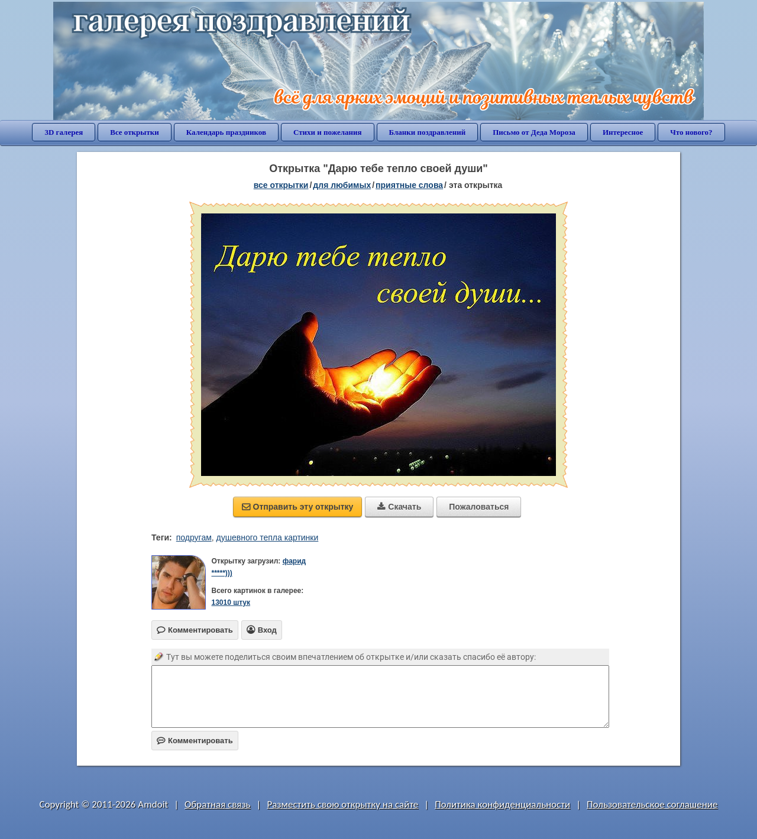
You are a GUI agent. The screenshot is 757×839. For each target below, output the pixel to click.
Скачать (399, 506)
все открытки (281, 185)
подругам (194, 537)
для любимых (342, 185)
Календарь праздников (226, 132)
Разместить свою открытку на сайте (342, 804)
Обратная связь (218, 804)
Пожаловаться (479, 506)
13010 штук (230, 602)
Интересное (623, 132)
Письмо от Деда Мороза (534, 132)
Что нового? (691, 132)
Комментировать (195, 740)
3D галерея (63, 132)
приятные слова (409, 185)
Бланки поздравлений (427, 132)
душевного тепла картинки (267, 537)
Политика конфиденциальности (502, 804)
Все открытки (134, 132)
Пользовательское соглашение (652, 804)
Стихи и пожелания (327, 132)
